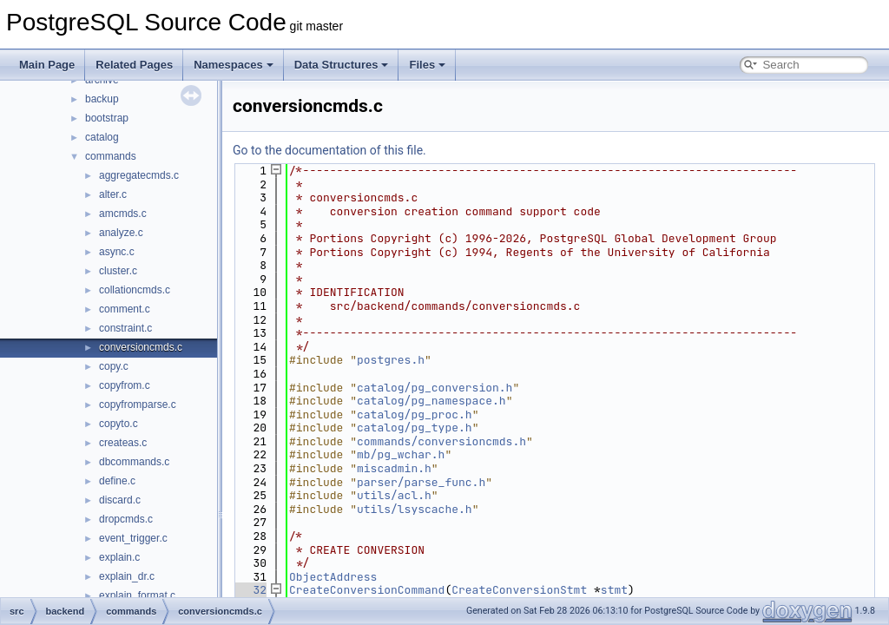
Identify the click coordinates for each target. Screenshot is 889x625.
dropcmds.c (126, 519)
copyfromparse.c (137, 404)
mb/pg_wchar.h (400, 454)
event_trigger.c (133, 538)
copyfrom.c (124, 385)
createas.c (123, 443)
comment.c (124, 309)
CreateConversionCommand (366, 589)
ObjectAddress (333, 576)
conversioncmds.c (140, 347)
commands (110, 156)
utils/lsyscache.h (414, 509)
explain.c (119, 557)
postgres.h (391, 359)
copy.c (113, 366)
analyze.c (121, 233)
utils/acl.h (394, 495)
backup (102, 99)
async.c (117, 252)
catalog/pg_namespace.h (431, 400)
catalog (102, 137)
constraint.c (125, 328)
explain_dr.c (127, 576)
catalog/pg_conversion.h (434, 387)
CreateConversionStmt (519, 589)
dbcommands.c (134, 462)
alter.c (113, 194)
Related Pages (134, 64)
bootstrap (106, 118)
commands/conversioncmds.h (441, 441)
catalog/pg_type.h (414, 427)
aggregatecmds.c (139, 175)
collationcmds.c (134, 290)
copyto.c (118, 424)
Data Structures (341, 64)
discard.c (120, 500)
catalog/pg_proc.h (414, 414)
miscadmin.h (394, 468)
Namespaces (233, 64)
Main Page (47, 64)
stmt (614, 589)
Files (427, 64)
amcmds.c (123, 213)
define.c (117, 481)
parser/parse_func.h (421, 482)
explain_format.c (137, 595)
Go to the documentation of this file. (329, 150)
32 (250, 589)
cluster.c (118, 271)
